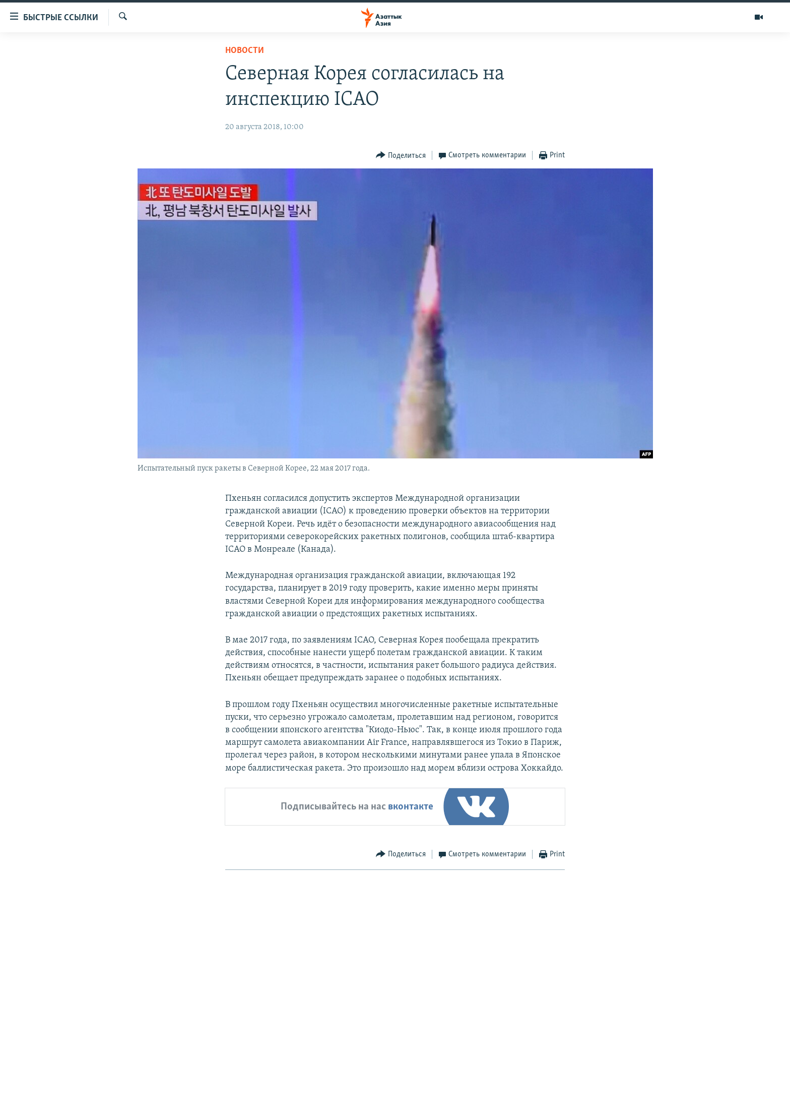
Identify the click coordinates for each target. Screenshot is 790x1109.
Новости (244, 50)
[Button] (401, 155)
